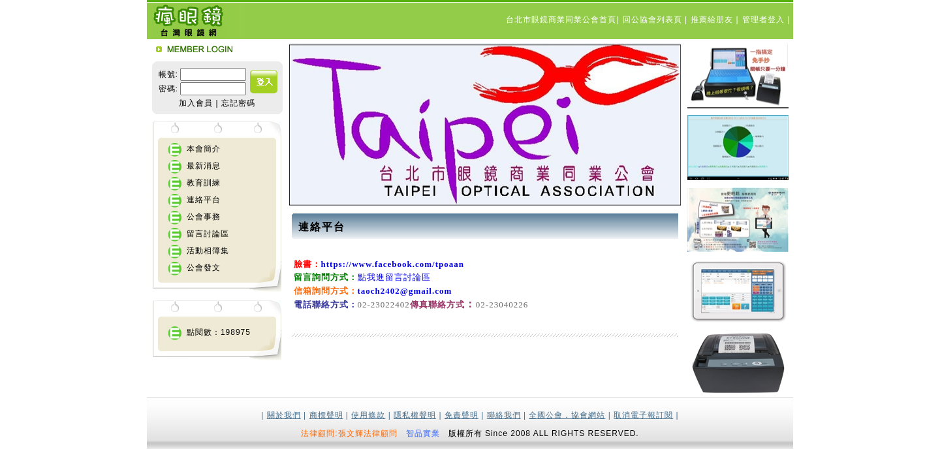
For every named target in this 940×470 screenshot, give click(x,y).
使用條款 (368, 415)
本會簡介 (204, 148)
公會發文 (204, 267)
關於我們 (284, 415)
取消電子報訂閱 (643, 415)
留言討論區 (208, 233)
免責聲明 (461, 415)
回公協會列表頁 (654, 19)
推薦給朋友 (713, 19)
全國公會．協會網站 (567, 415)
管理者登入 (764, 19)
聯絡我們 (504, 415)
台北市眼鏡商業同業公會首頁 (561, 19)
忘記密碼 (238, 103)
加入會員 (196, 103)
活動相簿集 (208, 250)
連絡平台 (204, 199)
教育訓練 (204, 182)
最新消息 (204, 165)
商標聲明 (326, 415)
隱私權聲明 (415, 415)
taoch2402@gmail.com (405, 291)
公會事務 (204, 216)
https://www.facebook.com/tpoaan (393, 264)
